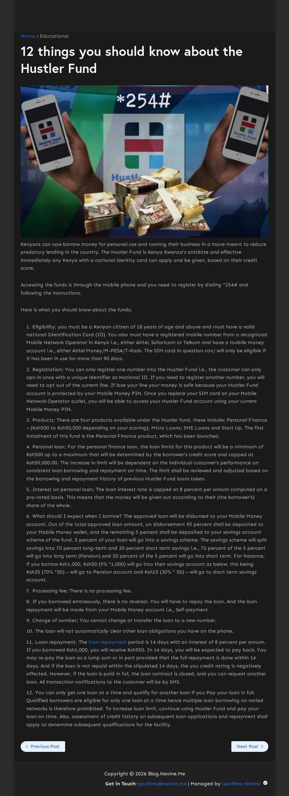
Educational (54, 36)
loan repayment (108, 642)
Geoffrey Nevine (245, 784)
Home (28, 36)
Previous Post (45, 746)
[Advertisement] (144, 16)
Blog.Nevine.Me (166, 774)
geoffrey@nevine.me (162, 784)
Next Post (247, 746)
